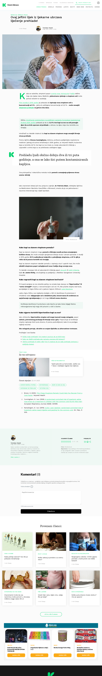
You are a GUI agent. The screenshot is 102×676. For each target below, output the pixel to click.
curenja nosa (55, 93)
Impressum (49, 2)
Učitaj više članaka (51, 614)
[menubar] (98, 2)
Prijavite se (51, 511)
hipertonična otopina (28, 385)
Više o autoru (15, 457)
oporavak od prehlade (28, 388)
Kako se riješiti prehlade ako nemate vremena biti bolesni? (43, 339)
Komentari (29, 474)
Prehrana (59, 7)
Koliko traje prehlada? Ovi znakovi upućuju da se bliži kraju (43, 337)
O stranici (41, 2)
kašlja (72, 93)
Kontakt (55, 2)
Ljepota (65, 7)
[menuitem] (98, 2)
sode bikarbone (67, 289)
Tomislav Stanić (16, 443)
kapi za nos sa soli (59, 385)
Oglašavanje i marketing (66, 2)
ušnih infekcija (74, 270)
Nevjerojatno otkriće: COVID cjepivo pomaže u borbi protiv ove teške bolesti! (84, 559)
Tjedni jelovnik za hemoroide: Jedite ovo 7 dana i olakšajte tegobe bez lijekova (65, 365)
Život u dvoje (42, 554)
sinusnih (63, 270)
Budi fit (72, 7)
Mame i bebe (80, 7)
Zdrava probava (41, 7)
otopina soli (44, 388)
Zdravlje (51, 7)
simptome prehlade (26, 108)
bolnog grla (65, 93)
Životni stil (89, 7)
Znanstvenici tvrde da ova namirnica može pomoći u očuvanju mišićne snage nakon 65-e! (17, 597)
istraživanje (44, 385)
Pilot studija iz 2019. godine (29, 103)
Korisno (97, 7)
